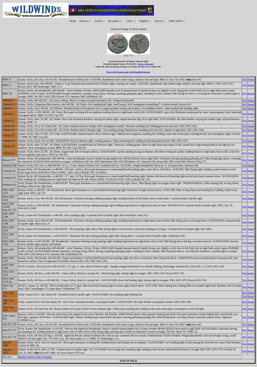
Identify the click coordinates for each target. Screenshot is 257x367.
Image (251, 79)
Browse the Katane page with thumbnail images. (128, 72)
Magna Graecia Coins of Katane (35, 357)
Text (244, 79)
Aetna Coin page (145, 64)
